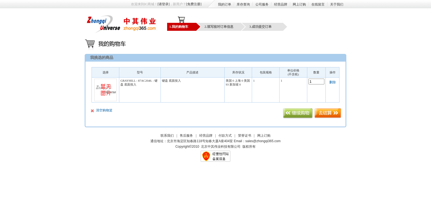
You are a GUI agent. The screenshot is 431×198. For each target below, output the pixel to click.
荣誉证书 (244, 136)
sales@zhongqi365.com (263, 141)
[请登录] (164, 4)
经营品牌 (280, 4)
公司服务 (262, 4)
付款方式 (225, 136)
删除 (332, 82)
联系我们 (167, 136)
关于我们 (336, 4)
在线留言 (318, 4)
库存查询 (243, 4)
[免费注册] (193, 4)
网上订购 (299, 4)
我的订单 (224, 4)
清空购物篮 (104, 110)
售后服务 (186, 136)
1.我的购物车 (178, 27)
